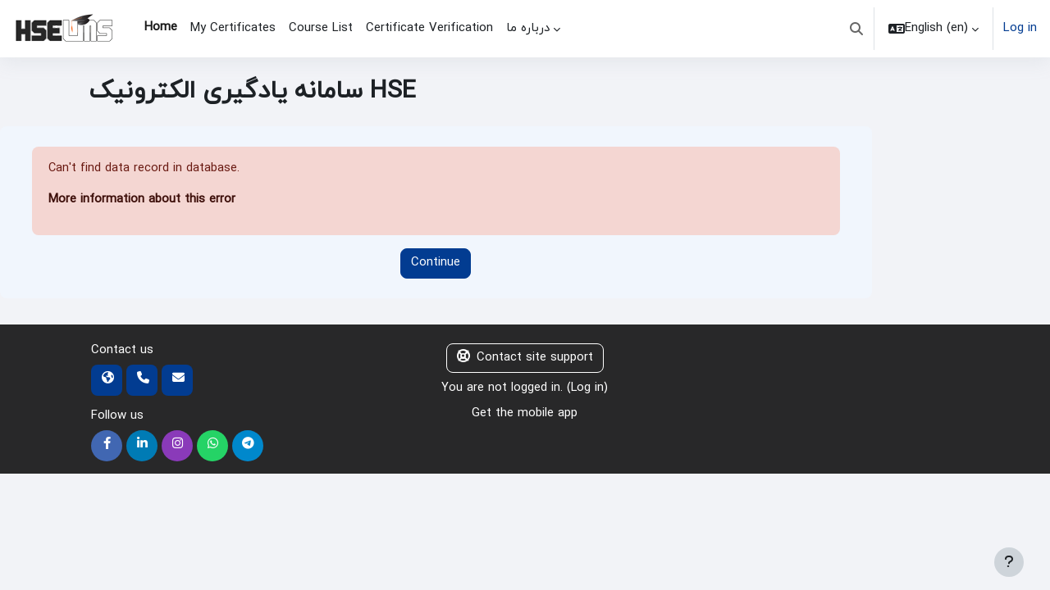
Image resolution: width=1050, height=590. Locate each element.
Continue (435, 263)
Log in (1020, 28)
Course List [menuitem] (321, 28)
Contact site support (525, 358)
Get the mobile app (525, 414)
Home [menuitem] (160, 27)
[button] (856, 28)
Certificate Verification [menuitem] (429, 28)
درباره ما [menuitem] (528, 28)
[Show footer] (1009, 562)
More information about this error (142, 200)
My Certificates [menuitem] (233, 28)
